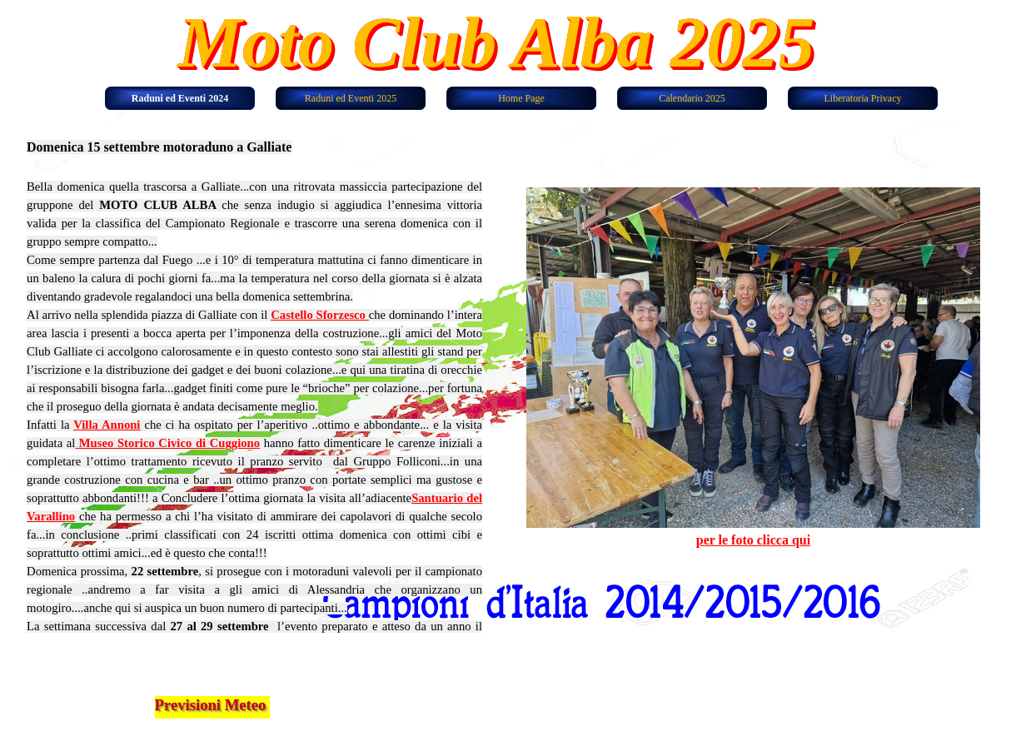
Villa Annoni (106, 424)
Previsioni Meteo (210, 705)
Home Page (521, 98)
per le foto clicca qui (753, 540)
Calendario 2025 (692, 98)
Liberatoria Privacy (863, 98)
